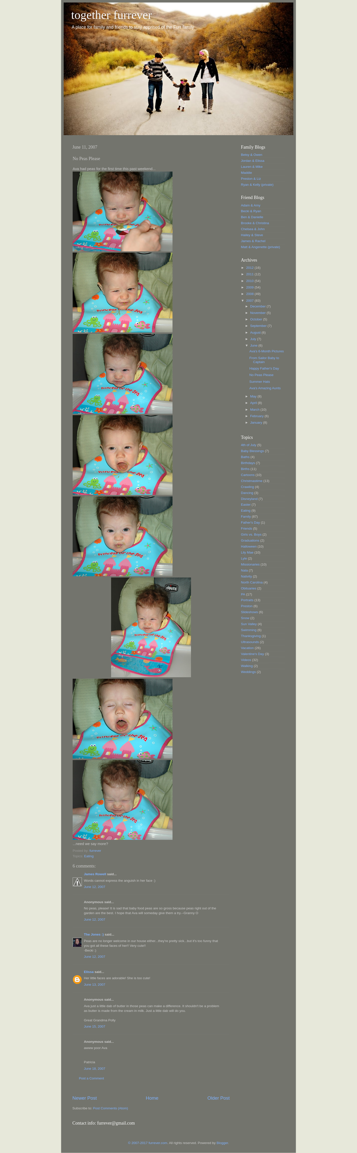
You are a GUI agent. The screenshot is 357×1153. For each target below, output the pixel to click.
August (256, 332)
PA (243, 594)
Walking (247, 666)
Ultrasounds (250, 642)
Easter (246, 504)
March (255, 409)
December (258, 306)
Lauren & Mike (252, 167)
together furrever (111, 14)
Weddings (248, 672)
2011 (250, 274)
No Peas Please (261, 375)
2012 (250, 268)
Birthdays (248, 463)
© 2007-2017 (138, 1143)
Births (245, 469)
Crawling (247, 487)
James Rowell (95, 874)
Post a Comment (91, 1078)
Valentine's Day (252, 654)
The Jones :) (94, 934)
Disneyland (249, 499)
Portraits (247, 600)
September (259, 326)
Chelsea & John (253, 229)
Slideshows (249, 612)
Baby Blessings (252, 451)
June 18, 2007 (94, 1068)
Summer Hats (259, 382)
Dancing (247, 493)
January (256, 422)
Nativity (246, 576)
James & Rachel (253, 241)
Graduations (250, 540)
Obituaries (248, 588)
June (254, 345)
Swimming (248, 630)
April (254, 403)
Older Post (218, 1098)
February (257, 416)
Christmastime (251, 481)
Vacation (247, 648)
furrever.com (158, 1143)
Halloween (249, 546)
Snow (245, 618)
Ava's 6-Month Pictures (266, 351)
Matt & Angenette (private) (260, 247)
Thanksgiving (251, 636)
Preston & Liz (251, 179)
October (256, 319)
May (253, 396)
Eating (89, 856)
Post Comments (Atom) (110, 1108)
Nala (244, 570)
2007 (250, 300)
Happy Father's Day (264, 368)
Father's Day (250, 522)
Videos (246, 660)
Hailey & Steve (252, 235)
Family (246, 516)
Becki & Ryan (251, 211)
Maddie (246, 173)
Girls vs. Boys (251, 534)
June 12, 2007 (94, 887)
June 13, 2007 (94, 984)
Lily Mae (247, 552)
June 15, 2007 (94, 1026)
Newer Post (84, 1098)
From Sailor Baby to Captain (264, 360)
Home (152, 1098)
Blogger (222, 1143)
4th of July (248, 445)
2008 (250, 294)
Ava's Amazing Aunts (265, 388)
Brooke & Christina (255, 223)
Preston (247, 606)
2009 (250, 287)
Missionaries (250, 564)
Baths (245, 457)
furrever (95, 851)
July (253, 339)
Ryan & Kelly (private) (257, 185)
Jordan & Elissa (252, 161)
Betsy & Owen (251, 155)
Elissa (89, 972)
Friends (246, 528)
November (258, 313)
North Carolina (252, 582)
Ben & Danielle (252, 217)
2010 (250, 281)
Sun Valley (249, 624)
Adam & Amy (250, 205)
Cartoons (248, 475)
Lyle (244, 558)
